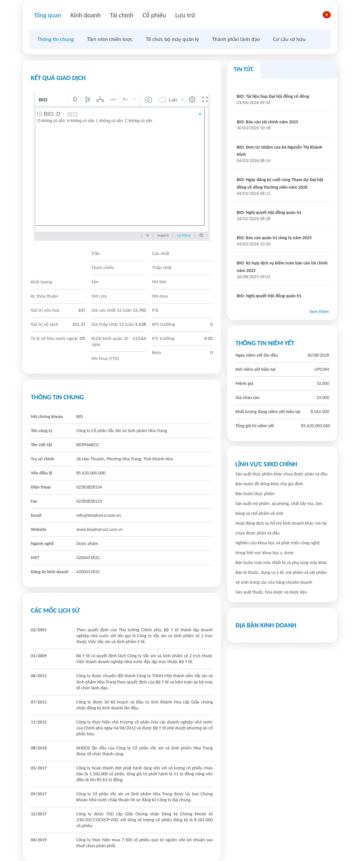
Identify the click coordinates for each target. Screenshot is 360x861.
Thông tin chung (55, 39)
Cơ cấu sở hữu (289, 39)
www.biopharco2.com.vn (99, 529)
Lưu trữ (185, 15)
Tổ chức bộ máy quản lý (172, 39)
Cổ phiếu (154, 15)
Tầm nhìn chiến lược (109, 39)
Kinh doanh (85, 15)
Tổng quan (47, 15)
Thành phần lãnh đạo (236, 39)
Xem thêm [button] (319, 311)
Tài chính (121, 15)
